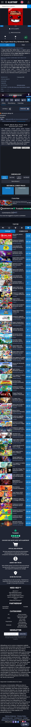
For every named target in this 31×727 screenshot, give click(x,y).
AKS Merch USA (22, 627)
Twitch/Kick (5, 608)
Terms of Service (10, 718)
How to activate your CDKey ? (16, 599)
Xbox (8, 619)
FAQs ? (15, 600)
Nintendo (8, 626)
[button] (28, 2)
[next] (29, 26)
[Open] (2, 2)
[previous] (1, 26)
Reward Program (22, 619)
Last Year (12, 179)
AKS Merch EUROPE (22, 628)
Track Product (15, 183)
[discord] (16, 723)
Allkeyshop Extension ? (15, 602)
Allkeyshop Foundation (9, 722)
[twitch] (13, 723)
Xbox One (16, 87)
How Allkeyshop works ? (15, 594)
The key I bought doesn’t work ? (15, 597)
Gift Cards (22, 621)
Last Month (26, 179)
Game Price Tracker (22, 617)
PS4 (10, 87)
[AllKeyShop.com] (11, 2)
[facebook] (18, 723)
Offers (3, 103)
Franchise (20, 103)
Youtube (25, 608)
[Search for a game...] (15, 6)
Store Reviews (22, 624)
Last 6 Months (19, 179)
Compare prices (21, 123)
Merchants (5, 610)
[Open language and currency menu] (23, 2)
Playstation (9, 623)
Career (25, 720)
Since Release (5, 179)
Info (7, 45)
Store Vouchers (22, 616)
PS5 (13, 87)
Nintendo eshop (21, 85)
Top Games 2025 (22, 625)
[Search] (29, 6)
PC (8, 87)
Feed (23, 45)
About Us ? (15, 592)
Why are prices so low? (15, 596)
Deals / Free (22, 622)
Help (25, 724)
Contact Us (18, 720)
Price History (11, 103)
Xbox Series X (22, 87)
